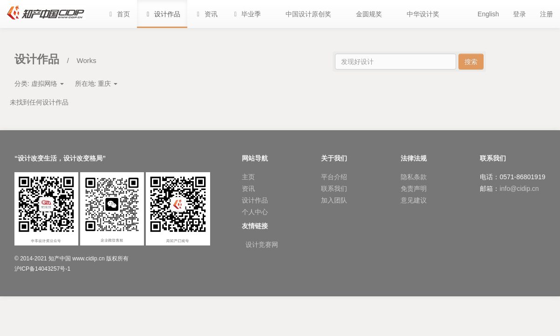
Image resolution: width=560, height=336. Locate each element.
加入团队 (334, 200)
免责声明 (414, 188)
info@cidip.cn (519, 188)
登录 (519, 14)
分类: (39, 83)
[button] (246, 14)
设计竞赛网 (262, 244)
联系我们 (334, 188)
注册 (546, 14)
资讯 (248, 188)
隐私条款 (414, 177)
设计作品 (255, 200)
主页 (248, 177)
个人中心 (255, 212)
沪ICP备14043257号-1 (42, 269)
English (488, 14)
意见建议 (414, 200)
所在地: (96, 83)
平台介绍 (334, 177)
